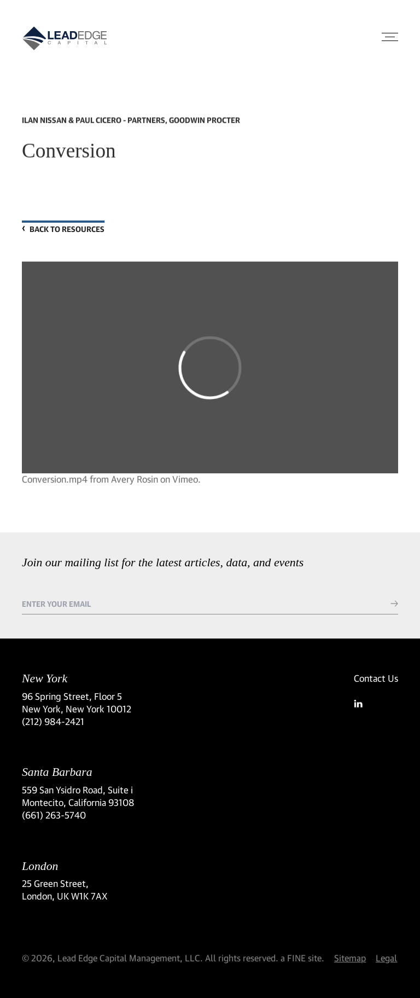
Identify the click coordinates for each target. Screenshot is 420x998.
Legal (386, 958)
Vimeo (185, 482)
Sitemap (350, 958)
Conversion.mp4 (55, 482)
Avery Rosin (134, 482)
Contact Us (376, 678)
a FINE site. (302, 958)
